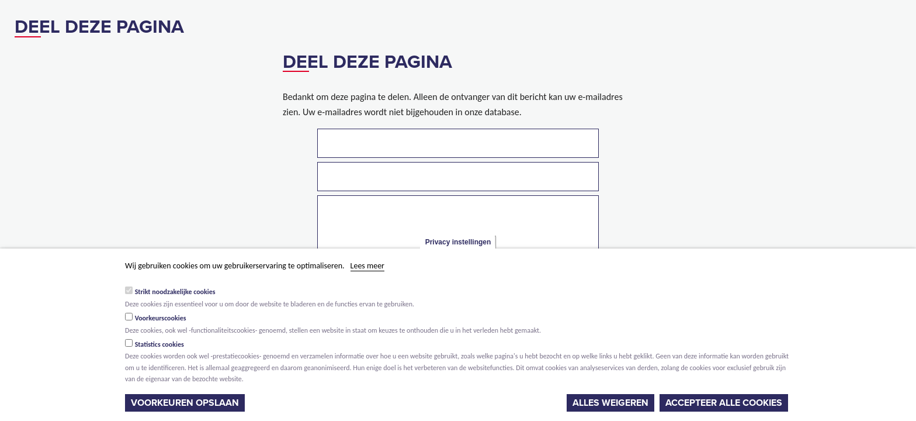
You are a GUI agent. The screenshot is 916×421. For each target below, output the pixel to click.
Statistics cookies (159, 344)
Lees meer (367, 266)
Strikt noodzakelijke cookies (175, 292)
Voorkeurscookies (160, 318)
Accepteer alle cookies (723, 403)
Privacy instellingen (458, 242)
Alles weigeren (610, 403)
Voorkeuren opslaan (185, 403)
